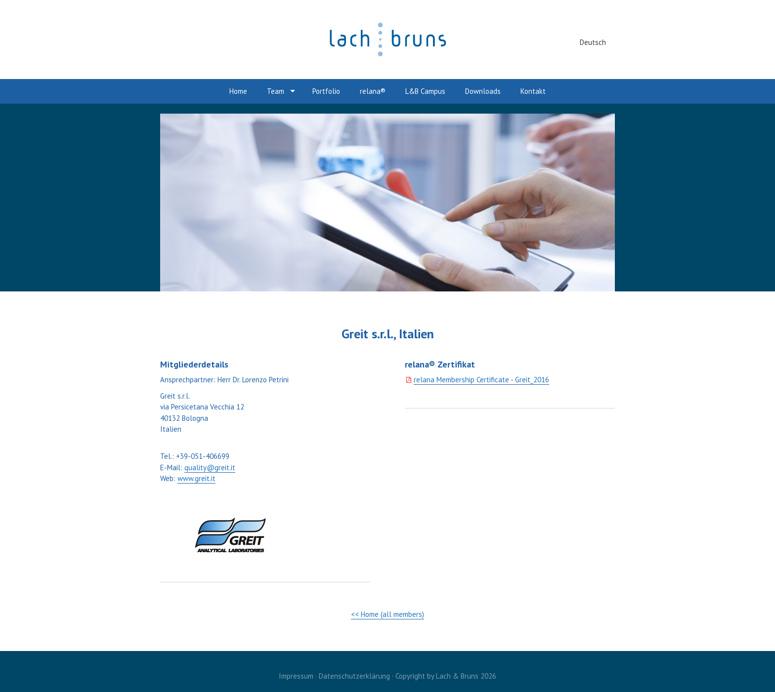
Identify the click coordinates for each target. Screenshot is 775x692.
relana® (373, 91)
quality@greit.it (209, 467)
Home (238, 91)
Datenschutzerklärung (354, 676)
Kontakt (533, 91)
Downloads (483, 91)
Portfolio (326, 91)
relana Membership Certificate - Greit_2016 (481, 379)
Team (275, 91)
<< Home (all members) (387, 614)
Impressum (296, 676)
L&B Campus (425, 91)
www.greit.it (196, 478)
